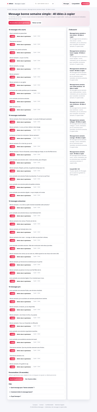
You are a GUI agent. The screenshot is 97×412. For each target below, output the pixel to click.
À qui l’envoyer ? (16, 396)
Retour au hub (37, 23)
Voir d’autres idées (30, 379)
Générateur (85, 3)
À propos (35, 404)
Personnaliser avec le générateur (20, 23)
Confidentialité (49, 404)
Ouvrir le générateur (16, 379)
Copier (12, 36)
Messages (66, 3)
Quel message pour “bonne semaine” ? (23, 387)
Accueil (9, 9)
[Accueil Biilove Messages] (16, 3)
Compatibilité (76, 3)
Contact (41, 404)
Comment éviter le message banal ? (22, 392)
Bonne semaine (22, 9)
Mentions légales (59, 404)
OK (53, 3)
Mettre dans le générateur (24, 36)
